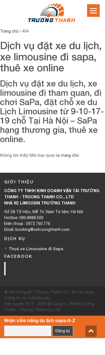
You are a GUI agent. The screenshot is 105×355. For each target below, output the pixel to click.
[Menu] (93, 10)
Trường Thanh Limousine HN (44, 268)
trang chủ (70, 155)
